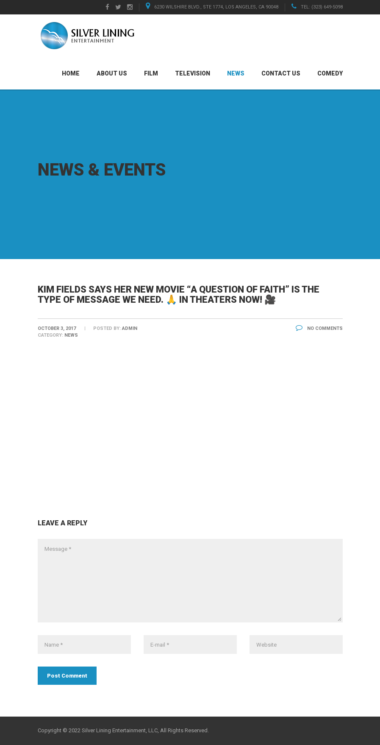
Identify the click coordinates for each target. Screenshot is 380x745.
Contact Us (280, 73)
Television (192, 73)
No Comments (319, 328)
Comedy (330, 73)
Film (151, 73)
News (235, 73)
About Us (112, 73)
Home (71, 73)
